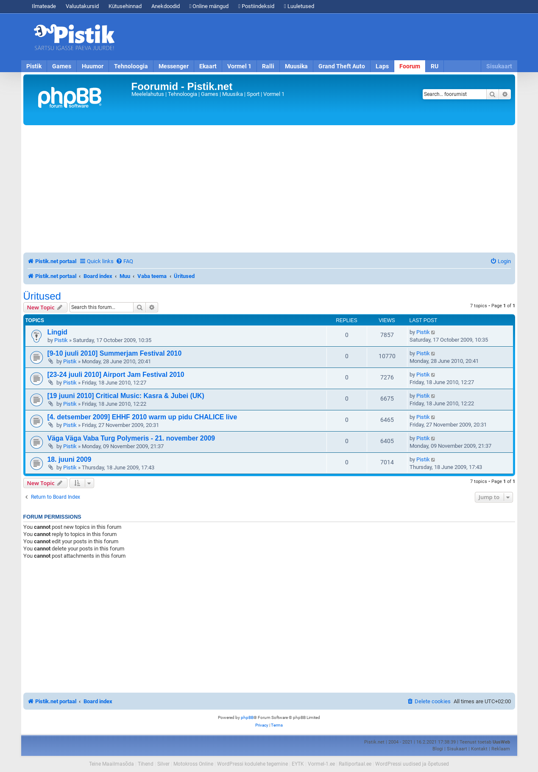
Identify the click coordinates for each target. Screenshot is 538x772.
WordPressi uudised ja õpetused (412, 764)
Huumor (92, 66)
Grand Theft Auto (341, 66)
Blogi (437, 749)
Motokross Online (193, 764)
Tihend (145, 764)
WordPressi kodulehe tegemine (252, 764)
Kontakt (479, 749)
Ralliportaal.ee (355, 764)
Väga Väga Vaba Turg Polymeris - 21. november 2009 (131, 438)
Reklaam (500, 749)
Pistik (34, 66)
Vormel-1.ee (321, 764)
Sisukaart (499, 66)
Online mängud (209, 6)
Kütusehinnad (125, 6)
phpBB (247, 717)
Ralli (268, 66)
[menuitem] (124, 261)
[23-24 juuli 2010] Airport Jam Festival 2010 (115, 374)
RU (434, 66)
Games (61, 66)
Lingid (57, 332)
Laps (382, 66)
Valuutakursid (82, 6)
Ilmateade (44, 6)
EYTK (298, 764)
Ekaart (208, 66)
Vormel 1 (239, 66)
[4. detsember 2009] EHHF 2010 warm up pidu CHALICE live (142, 417)
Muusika (296, 66)
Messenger (174, 66)
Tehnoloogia (131, 66)
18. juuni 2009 (69, 459)
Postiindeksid (256, 6)
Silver (163, 764)
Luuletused (299, 6)
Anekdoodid (165, 6)
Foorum (409, 66)
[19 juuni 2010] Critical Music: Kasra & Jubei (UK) (125, 395)
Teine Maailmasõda (111, 764)
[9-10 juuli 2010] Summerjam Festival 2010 (114, 353)
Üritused (42, 296)
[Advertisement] (318, 37)
